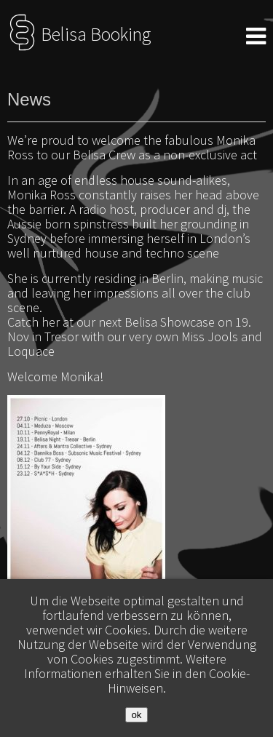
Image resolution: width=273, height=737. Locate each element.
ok (136, 714)
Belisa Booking (79, 34)
